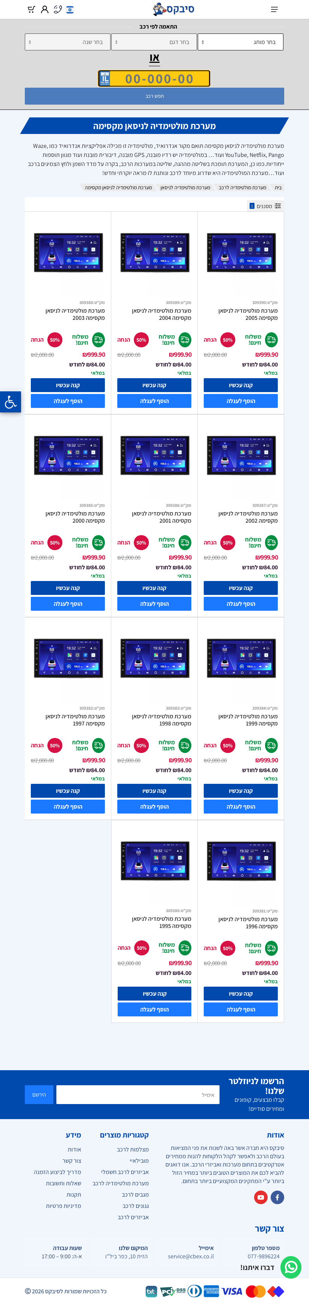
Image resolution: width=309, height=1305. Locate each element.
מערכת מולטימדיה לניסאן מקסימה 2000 (75, 517)
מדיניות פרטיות (63, 1206)
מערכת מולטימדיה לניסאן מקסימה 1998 (161, 720)
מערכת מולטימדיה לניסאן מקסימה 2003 (75, 314)
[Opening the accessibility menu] (10, 401)
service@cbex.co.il (191, 1256)
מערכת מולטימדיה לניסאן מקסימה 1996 (248, 923)
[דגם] (154, 41)
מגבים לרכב (135, 1195)
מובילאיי (139, 1161)
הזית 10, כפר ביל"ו (126, 1256)
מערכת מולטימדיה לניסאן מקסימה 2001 (161, 517)
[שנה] (68, 41)
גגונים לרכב (136, 1206)
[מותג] (240, 41)
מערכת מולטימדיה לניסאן (185, 187)
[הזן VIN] (154, 78)
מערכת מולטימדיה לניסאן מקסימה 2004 (161, 314)
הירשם (39, 1094)
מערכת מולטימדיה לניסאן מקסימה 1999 (248, 720)
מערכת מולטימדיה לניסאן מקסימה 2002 (248, 517)
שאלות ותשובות (63, 1183)
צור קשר (71, 1161)
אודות (74, 1149)
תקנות (74, 1195)
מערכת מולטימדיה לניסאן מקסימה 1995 (161, 922)
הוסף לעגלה (241, 401)
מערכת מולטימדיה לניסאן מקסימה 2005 (248, 314)
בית (278, 187)
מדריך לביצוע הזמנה (57, 1172)
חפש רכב (154, 96)
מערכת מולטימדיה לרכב (242, 187)
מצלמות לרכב (133, 1149)
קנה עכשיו (241, 385)
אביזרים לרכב (133, 1217)
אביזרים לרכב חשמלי (125, 1172)
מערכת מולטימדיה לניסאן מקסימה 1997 (75, 720)
